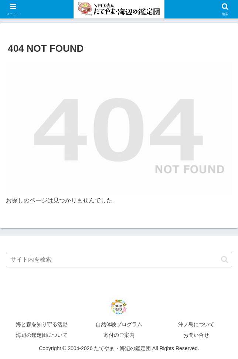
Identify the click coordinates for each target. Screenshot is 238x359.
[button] (224, 259)
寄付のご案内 (119, 335)
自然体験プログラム (119, 324)
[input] (119, 259)
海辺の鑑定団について (42, 335)
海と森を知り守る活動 (42, 324)
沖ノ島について (196, 324)
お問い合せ (196, 335)
